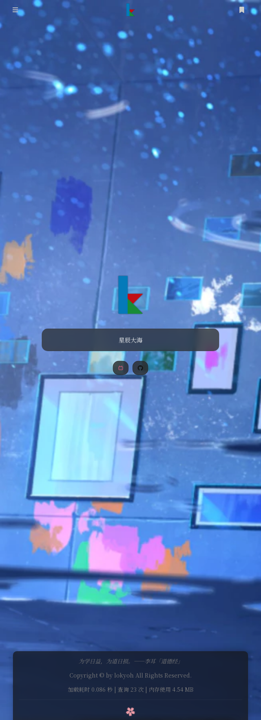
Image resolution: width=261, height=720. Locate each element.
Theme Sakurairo (116, 701)
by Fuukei (156, 701)
